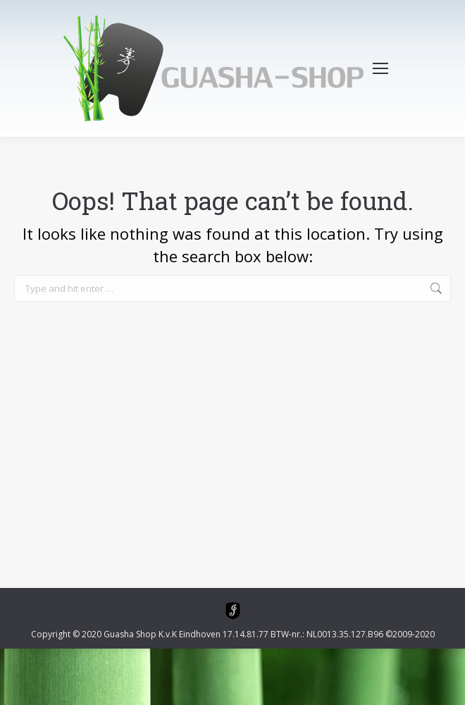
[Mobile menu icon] (380, 68)
